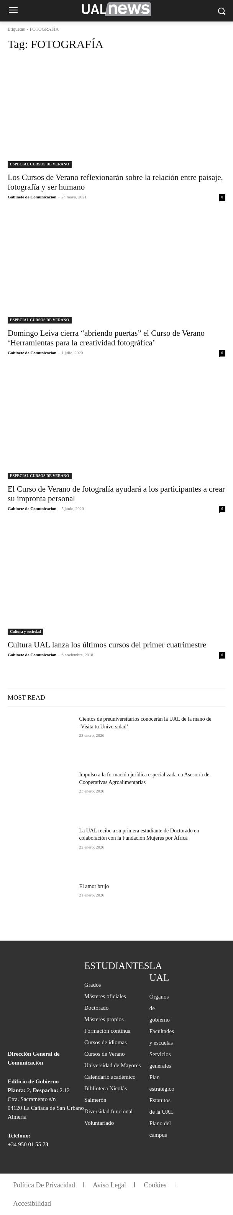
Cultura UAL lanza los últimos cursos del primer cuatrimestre (107, 644)
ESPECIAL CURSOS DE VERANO (39, 164)
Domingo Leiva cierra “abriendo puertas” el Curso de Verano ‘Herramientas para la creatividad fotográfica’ (106, 338)
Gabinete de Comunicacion (32, 197)
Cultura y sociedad (25, 631)
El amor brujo (94, 886)
